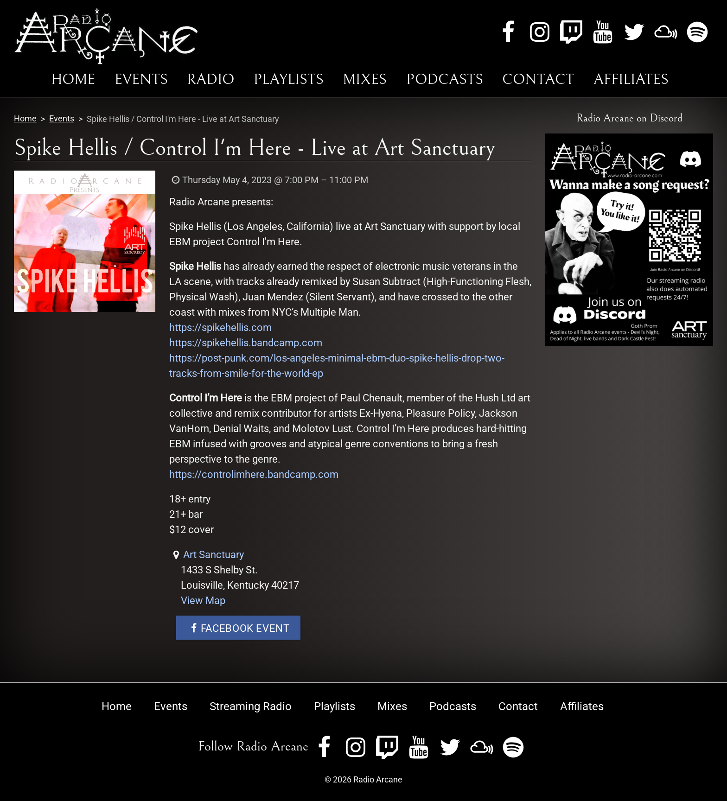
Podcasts (444, 79)
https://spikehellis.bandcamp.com (245, 343)
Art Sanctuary (213, 554)
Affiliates (631, 79)
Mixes (365, 79)
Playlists (289, 79)
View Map (203, 600)
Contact (538, 79)
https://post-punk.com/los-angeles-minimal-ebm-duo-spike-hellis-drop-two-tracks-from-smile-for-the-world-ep (336, 365)
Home (73, 79)
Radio (210, 79)
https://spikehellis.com (220, 327)
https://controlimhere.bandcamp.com (253, 474)
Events (141, 79)
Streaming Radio (251, 706)
